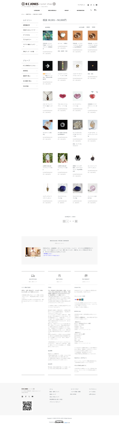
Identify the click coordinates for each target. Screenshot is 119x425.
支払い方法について (59, 396)
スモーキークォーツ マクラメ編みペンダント (48, 105)
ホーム (23, 14)
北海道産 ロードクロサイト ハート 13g (92, 105)
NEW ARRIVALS (52, 10)
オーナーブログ (77, 388)
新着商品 (26, 79)
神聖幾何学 (26, 25)
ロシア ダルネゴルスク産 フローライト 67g (77, 134)
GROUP (67, 10)
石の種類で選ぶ (28, 90)
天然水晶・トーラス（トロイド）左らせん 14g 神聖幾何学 (92, 45)
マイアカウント (81, 4)
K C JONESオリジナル (28, 73)
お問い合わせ (93, 394)
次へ (76, 221)
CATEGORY (37, 10)
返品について (57, 394)
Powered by (59, 421)
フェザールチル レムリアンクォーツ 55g (92, 134)
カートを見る (93, 391)
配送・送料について (59, 391)
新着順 (93, 27)
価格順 (88, 27)
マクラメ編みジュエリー (28, 48)
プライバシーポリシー (59, 401)
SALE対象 (26, 95)
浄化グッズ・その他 (28, 56)
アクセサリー (27, 42)
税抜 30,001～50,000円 (39, 14)
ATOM (78, 394)
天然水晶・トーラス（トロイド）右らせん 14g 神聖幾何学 (77, 45)
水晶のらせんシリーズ (28, 31)
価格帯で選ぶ (29, 14)
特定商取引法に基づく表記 (60, 399)
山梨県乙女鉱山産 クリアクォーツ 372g (47, 167)
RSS (75, 394)
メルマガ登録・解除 (78, 391)
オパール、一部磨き (62, 43)
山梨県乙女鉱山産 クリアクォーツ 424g (62, 167)
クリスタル (26, 37)
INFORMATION (80, 10)
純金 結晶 (90, 73)
